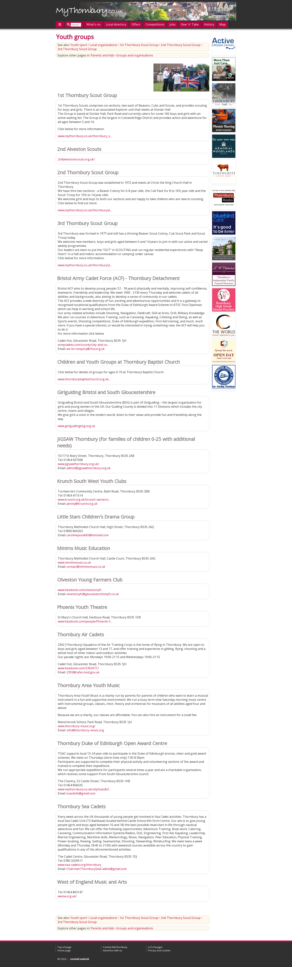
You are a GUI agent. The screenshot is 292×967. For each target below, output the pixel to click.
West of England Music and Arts (92, 882)
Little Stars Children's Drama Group (95, 516)
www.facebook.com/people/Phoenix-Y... (85, 621)
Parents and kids (102, 55)
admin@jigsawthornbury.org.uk (88, 468)
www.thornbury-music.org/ (76, 726)
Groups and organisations (134, 55)
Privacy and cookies (159, 950)
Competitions (154, 24)
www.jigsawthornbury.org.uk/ (78, 464)
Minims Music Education (83, 548)
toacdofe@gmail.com (80, 793)
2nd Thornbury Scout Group (180, 45)
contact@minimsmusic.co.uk (85, 567)
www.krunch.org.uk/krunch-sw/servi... (84, 499)
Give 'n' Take (190, 24)
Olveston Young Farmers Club (89, 579)
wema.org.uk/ (67, 896)
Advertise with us (112, 950)
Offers (135, 24)
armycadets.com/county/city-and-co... (83, 345)
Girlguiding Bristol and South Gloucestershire (106, 392)
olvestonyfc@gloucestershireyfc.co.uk (92, 594)
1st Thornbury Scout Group (139, 45)
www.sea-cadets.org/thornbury (79, 865)
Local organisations (103, 45)
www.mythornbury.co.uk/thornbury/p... (85, 210)
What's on (93, 24)
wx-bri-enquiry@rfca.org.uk (85, 349)
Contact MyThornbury (115, 947)
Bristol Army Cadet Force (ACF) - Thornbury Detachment (118, 278)
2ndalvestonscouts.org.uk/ (76, 159)
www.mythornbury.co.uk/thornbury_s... (85, 136)
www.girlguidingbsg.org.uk (76, 426)
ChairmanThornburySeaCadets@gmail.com (96, 869)
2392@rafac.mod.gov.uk (82, 672)
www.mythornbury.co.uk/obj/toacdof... (84, 789)
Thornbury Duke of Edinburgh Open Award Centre (112, 743)
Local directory (116, 24)
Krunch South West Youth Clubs (91, 481)
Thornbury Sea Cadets (81, 806)
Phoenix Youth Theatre (82, 607)
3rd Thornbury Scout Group (77, 49)
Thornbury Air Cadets (80, 634)
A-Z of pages (155, 947)
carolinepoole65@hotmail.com (87, 535)
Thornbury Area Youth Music (88, 685)
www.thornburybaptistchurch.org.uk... (84, 379)
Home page (64, 950)
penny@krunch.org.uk (81, 504)
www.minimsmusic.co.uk (74, 562)
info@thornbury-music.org (85, 730)
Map (222, 24)
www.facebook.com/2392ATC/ (78, 668)
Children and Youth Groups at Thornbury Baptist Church (118, 362)
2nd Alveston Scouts (79, 149)
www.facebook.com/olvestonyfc (79, 590)
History (209, 24)
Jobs (172, 24)
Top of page (64, 947)
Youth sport (78, 45)
